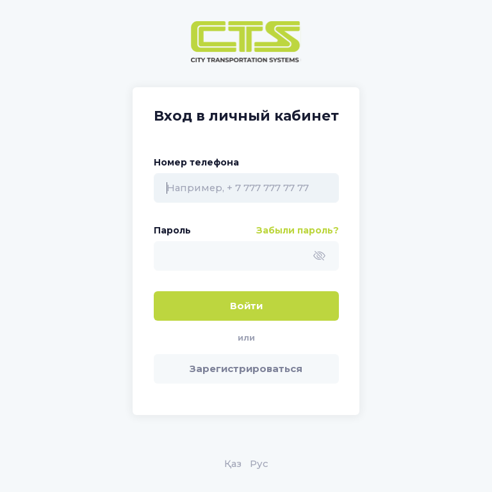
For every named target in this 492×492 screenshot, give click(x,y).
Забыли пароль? (297, 230)
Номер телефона (196, 162)
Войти (246, 306)
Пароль (172, 230)
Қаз (233, 464)
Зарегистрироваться (246, 369)
